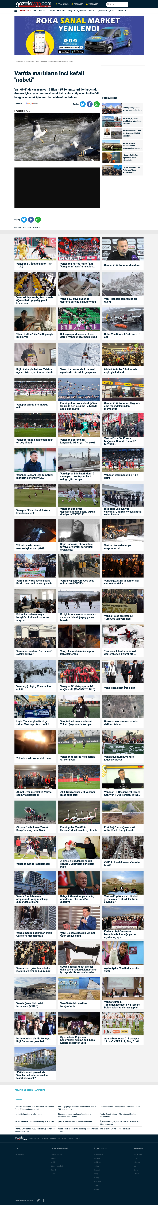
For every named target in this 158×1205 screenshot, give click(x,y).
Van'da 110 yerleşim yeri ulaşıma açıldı (118, 547)
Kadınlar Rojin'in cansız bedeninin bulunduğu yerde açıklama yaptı (120, 934)
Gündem (18, 1100)
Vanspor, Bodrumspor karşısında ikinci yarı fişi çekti (77, 441)
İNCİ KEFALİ (28, 227)
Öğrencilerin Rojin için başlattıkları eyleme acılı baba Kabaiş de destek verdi (77, 1040)
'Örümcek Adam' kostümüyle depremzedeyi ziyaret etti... (120, 652)
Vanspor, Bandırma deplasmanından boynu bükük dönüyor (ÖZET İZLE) (77, 511)
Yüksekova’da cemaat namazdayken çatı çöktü (30, 547)
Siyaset (53, 1158)
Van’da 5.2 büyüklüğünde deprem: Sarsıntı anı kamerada (78, 300)
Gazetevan (20, 62)
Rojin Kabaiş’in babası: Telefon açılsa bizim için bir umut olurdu (34, 371)
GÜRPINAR (121, 11)
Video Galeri (29, 62)
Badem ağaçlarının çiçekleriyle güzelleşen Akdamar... (132, 121)
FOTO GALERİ (77, 4)
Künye (136, 1170)
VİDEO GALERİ (92, 4)
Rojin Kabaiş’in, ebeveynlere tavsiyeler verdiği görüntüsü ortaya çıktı (76, 547)
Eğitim (53, 1174)
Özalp (97, 1189)
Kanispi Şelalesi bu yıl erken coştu (28, 1114)
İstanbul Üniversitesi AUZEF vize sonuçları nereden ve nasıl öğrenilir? (35, 1130)
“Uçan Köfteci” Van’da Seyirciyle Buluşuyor (34, 335)
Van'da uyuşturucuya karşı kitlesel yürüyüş (119, 758)
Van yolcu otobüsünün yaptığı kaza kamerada (77, 652)
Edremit (98, 1170)
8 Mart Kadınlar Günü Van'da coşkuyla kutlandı (120, 371)
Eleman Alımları (57, 1154)
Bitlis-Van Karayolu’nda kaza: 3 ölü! (122, 335)
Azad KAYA (60, 1138)
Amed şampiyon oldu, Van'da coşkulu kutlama (132, 109)
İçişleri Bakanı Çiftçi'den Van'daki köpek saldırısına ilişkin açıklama (120, 1122)
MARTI (37, 227)
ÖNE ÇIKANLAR (41, 62)
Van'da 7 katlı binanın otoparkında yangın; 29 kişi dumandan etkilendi (32, 899)
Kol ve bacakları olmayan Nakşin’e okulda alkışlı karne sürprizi (32, 617)
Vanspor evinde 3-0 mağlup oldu (32, 406)
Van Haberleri (19, 1154)
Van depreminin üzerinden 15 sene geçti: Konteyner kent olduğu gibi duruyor (77, 476)
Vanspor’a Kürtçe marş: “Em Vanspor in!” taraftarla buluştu (77, 265)
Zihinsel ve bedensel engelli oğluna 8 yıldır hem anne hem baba (77, 864)
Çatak (97, 1166)
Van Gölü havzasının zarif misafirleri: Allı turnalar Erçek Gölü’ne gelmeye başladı (34, 1108)
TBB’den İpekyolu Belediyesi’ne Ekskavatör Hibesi (120, 1107)
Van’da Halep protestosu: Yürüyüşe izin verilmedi (118, 617)
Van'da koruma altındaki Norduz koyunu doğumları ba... (132, 145)
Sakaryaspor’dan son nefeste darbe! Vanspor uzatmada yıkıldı (79, 335)
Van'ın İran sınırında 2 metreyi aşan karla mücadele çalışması (78, 371)
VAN (35, 11)
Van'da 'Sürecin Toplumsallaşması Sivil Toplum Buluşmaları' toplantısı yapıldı (122, 1004)
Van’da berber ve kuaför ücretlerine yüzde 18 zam (34, 1121)
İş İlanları (137, 1162)
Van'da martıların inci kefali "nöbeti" (61, 62)
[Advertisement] (122, 90)
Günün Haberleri (57, 1166)
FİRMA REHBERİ (62, 4)
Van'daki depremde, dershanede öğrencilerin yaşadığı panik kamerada (34, 300)
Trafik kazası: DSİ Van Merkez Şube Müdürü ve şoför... (132, 133)
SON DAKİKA (25, 11)
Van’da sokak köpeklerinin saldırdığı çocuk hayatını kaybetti (78, 1130)
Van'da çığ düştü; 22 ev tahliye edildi (33, 688)
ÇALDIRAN (102, 11)
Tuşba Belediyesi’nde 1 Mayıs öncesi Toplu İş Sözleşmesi (118, 1115)
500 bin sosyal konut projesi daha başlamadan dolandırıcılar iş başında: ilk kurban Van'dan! (78, 969)
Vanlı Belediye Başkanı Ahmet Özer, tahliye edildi (77, 934)
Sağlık (53, 1162)
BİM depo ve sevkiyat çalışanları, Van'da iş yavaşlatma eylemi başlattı (122, 511)
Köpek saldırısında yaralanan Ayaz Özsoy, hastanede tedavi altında (74, 1115)
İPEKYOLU (43, 11)
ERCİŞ (69, 11)
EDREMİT (61, 11)
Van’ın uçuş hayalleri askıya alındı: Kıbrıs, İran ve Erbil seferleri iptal (77, 1108)
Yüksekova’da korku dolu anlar (34, 758)
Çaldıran (98, 1162)
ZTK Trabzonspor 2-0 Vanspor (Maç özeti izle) (77, 793)
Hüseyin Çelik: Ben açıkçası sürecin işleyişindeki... (130, 157)
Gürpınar (98, 1182)
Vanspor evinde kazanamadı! (33, 863)
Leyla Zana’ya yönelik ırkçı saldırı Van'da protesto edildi (32, 723)
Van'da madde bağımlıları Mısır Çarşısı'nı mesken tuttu (34, 934)
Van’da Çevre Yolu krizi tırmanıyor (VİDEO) (29, 1005)
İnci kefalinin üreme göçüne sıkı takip (115, 1129)
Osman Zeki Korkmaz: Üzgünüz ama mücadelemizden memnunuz (122, 406)
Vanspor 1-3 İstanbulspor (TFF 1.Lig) (34, 265)
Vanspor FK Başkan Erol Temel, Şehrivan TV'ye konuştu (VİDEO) (122, 793)
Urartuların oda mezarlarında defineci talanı (120, 723)
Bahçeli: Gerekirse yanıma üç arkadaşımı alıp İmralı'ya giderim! (77, 899)
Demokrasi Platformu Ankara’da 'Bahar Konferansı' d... (131, 170)
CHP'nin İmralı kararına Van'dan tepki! (122, 864)
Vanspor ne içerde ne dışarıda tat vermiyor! (77, 758)
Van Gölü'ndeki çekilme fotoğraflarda (73, 1005)
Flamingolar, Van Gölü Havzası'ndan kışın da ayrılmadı (78, 829)
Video (136, 1158)
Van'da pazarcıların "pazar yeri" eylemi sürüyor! (34, 652)
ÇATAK (112, 11)
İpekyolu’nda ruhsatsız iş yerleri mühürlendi (75, 1121)
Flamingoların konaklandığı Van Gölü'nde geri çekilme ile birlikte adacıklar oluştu (78, 406)
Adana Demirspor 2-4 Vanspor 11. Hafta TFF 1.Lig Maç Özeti (121, 1040)
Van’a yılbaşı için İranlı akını (120, 687)
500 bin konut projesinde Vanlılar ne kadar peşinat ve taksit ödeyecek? (32, 1075)
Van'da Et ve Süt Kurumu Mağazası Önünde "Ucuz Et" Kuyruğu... (120, 441)
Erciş (96, 1174)
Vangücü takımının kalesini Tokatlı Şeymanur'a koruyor (76, 723)
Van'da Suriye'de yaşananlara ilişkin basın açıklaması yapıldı (34, 582)
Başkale (98, 1158)
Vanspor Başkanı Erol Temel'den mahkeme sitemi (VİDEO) (34, 476)
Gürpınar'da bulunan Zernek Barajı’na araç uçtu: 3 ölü (32, 829)
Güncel (53, 1170)
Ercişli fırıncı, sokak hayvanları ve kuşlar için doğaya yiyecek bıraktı (77, 617)
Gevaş (97, 1178)
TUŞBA (52, 11)
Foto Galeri (138, 1154)
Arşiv (136, 1166)
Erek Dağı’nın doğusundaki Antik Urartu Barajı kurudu (119, 829)
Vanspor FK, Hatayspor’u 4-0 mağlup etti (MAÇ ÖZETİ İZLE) (77, 688)
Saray (97, 1185)
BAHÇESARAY (80, 11)
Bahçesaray (99, 1154)
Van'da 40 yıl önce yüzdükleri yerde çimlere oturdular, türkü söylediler (121, 899)
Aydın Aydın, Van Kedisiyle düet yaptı (122, 969)
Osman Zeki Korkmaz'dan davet (122, 265)
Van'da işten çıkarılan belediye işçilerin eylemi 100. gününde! (33, 969)
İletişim (136, 1174)
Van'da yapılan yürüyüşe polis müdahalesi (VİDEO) (77, 582)
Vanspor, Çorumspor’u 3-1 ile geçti (121, 476)
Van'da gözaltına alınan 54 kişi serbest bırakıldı (121, 582)
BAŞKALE (92, 11)
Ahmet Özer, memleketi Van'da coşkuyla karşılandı (34, 793)
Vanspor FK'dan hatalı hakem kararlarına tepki (33, 511)
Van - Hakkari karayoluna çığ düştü (120, 300)
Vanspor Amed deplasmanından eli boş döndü (34, 441)
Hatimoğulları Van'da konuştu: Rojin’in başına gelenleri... (33, 1040)
